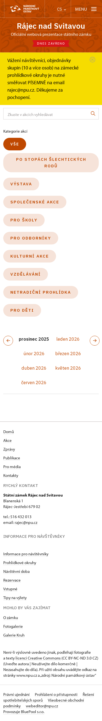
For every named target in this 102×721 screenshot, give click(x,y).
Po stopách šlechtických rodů (51, 162)
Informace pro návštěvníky (25, 553)
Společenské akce (34, 202)
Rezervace (12, 580)
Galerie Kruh (13, 635)
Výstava (21, 183)
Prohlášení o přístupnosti (56, 694)
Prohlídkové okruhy (19, 562)
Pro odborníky (30, 238)
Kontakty (10, 475)
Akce (7, 440)
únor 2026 (34, 354)
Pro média (12, 466)
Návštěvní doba (16, 571)
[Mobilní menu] (86, 9)
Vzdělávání (25, 274)
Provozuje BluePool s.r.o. (23, 711)
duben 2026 (34, 368)
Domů (8, 431)
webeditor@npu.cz (42, 705)
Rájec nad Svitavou (51, 26)
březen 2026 (68, 354)
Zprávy (9, 449)
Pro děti (22, 310)
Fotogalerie (13, 626)
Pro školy (24, 220)
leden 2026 (68, 339)
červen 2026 (34, 383)
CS (61, 9)
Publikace (11, 457)
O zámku (10, 617)
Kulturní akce (29, 256)
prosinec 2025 (34, 339)
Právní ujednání (16, 694)
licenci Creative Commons (38, 658)
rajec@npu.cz (26, 522)
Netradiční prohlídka (40, 292)
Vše (14, 144)
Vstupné (10, 588)
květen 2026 (68, 368)
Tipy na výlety (15, 597)
